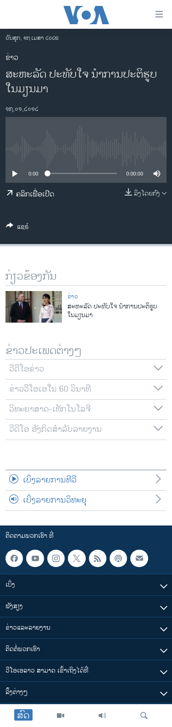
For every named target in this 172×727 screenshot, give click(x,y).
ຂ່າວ (12, 58)
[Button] (17, 228)
